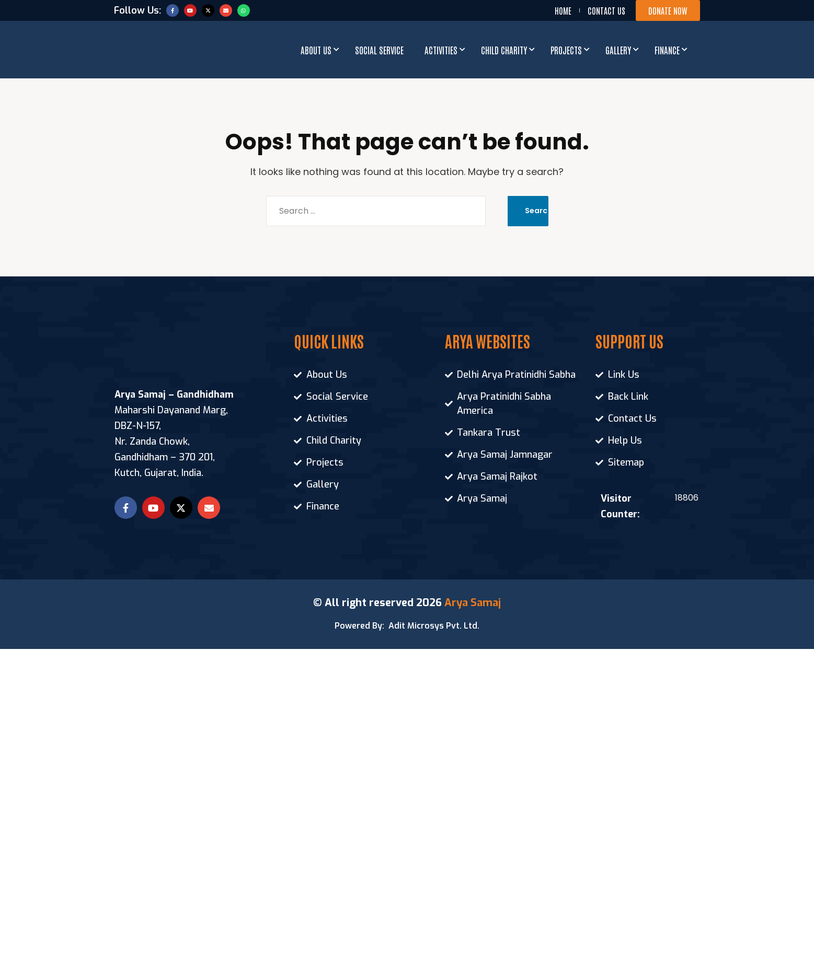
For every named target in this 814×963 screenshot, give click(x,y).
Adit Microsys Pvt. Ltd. (433, 625)
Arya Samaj (472, 603)
